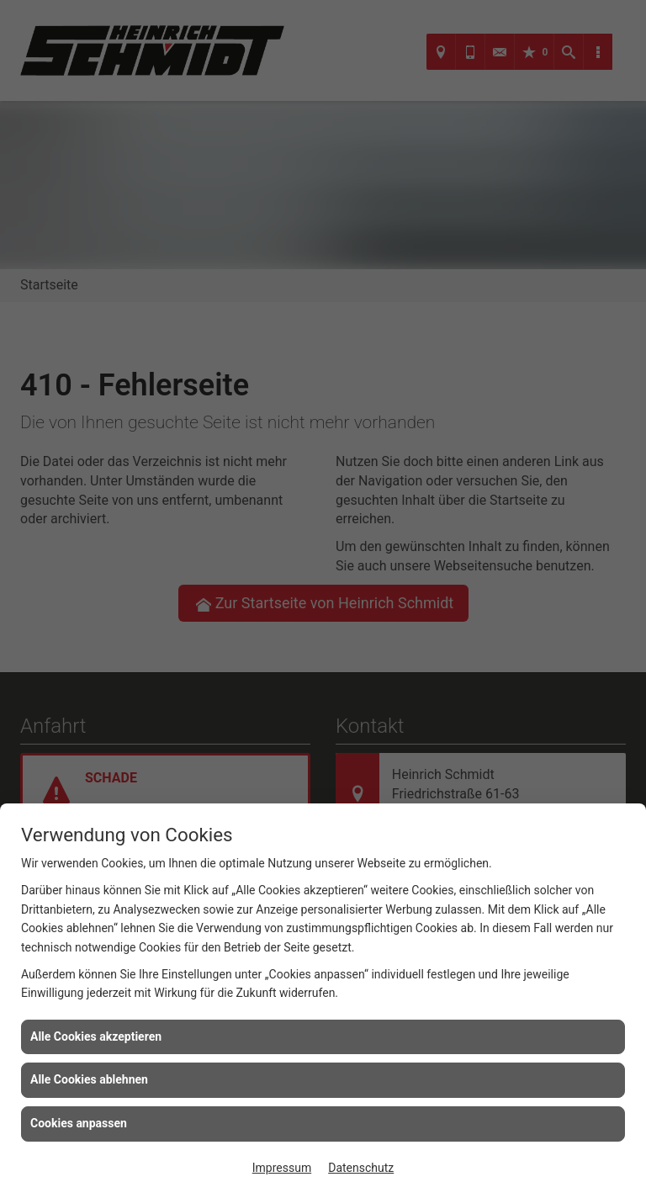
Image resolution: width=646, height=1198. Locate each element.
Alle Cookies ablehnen (89, 1079)
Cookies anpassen (78, 1123)
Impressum (281, 1167)
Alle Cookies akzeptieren (96, 1036)
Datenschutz (361, 1167)
